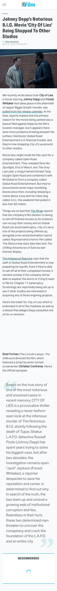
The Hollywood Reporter (17, 258)
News (5, 14)
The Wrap (37, 211)
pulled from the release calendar (22, 111)
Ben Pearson (12, 42)
